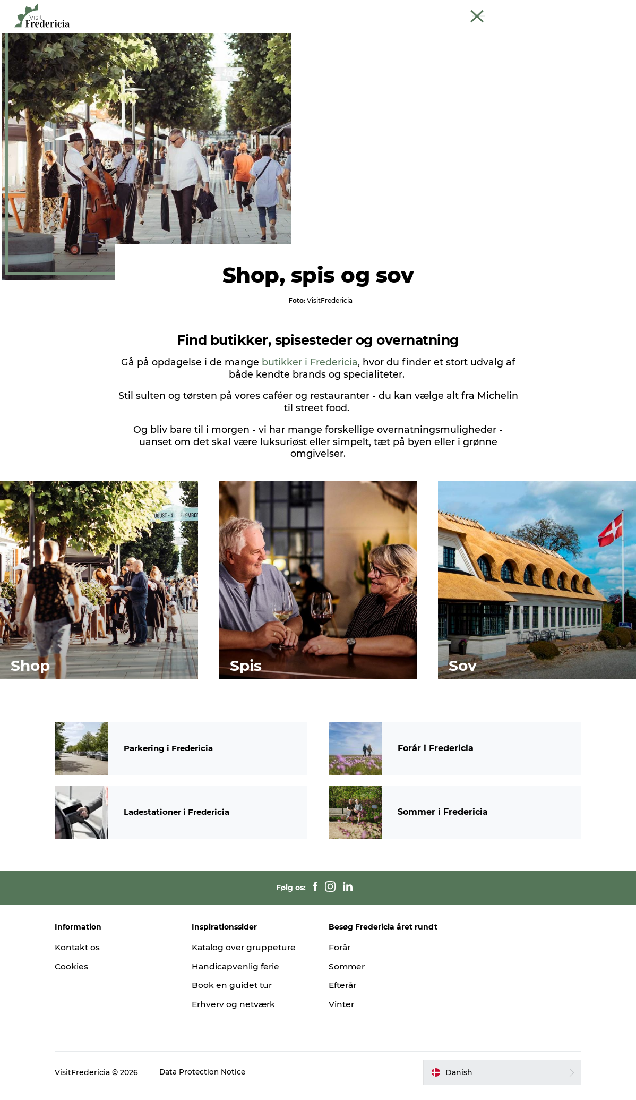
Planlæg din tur (464, 34)
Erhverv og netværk (493, 10)
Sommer (347, 973)
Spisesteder (272, 34)
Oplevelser (212, 34)
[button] (493, 1079)
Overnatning (391, 34)
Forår (340, 954)
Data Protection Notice (216, 1079)
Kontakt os (91, 954)
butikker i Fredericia (310, 414)
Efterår (344, 992)
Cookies (84, 973)
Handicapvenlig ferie (243, 973)
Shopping (331, 34)
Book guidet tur (601, 10)
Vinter (342, 1011)
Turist (442, 10)
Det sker (158, 34)
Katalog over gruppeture (252, 954)
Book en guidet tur (239, 992)
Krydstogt (550, 10)
